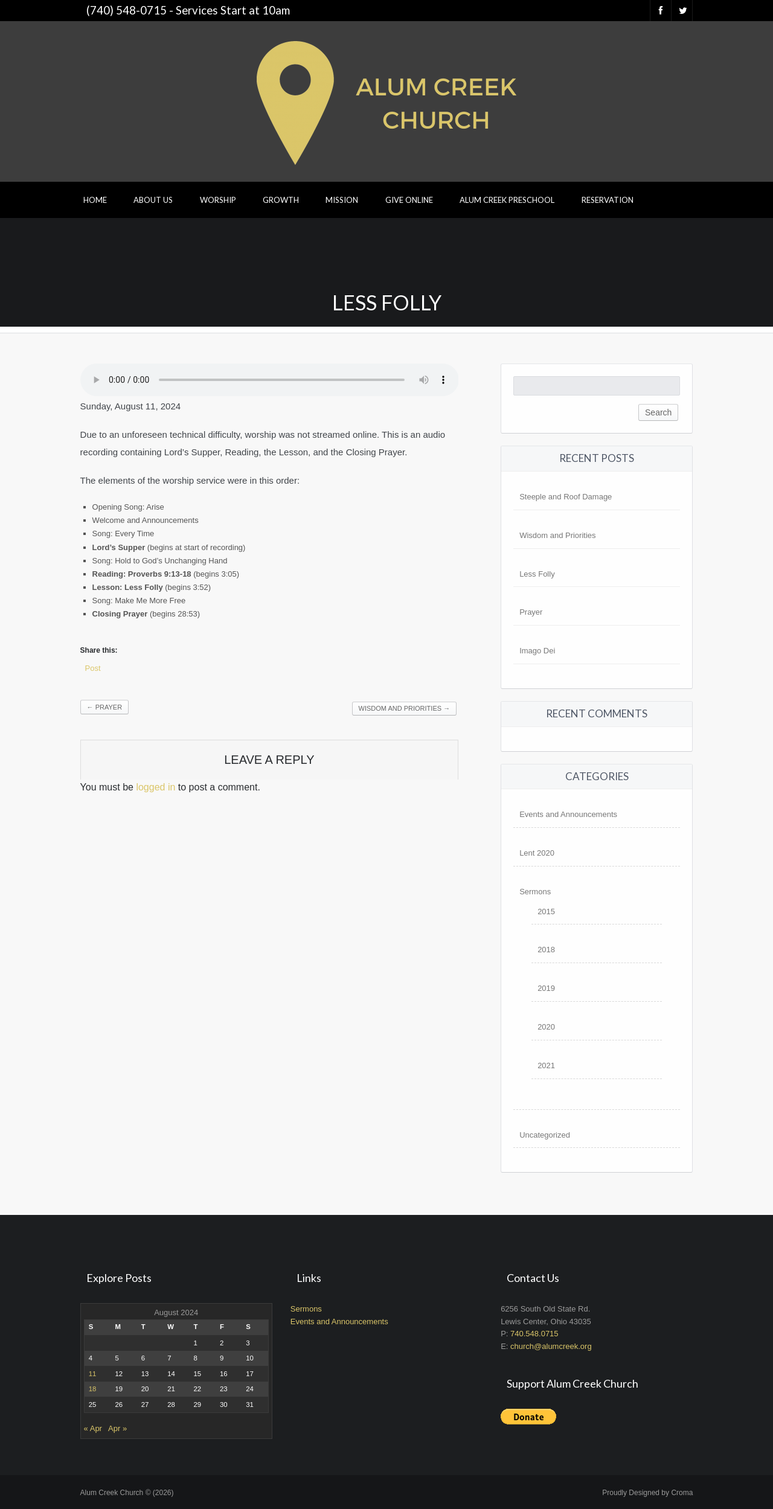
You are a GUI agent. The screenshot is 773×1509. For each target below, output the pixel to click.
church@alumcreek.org (551, 1346)
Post (93, 668)
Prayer (104, 707)
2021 (546, 1065)
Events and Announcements (568, 814)
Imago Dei (537, 650)
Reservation (607, 200)
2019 (546, 988)
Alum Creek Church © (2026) (127, 1492)
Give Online (409, 200)
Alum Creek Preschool (507, 200)
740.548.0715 (534, 1333)
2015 (546, 911)
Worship (218, 200)
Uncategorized (544, 1134)
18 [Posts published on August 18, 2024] (93, 1388)
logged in (155, 787)
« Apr (93, 1428)
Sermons (535, 891)
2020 (546, 1026)
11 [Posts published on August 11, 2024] (93, 1373)
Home (95, 200)
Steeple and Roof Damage (565, 496)
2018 (546, 949)
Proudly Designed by (647, 1492)
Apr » (117, 1428)
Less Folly (537, 573)
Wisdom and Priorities (405, 708)
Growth (281, 200)
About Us (153, 200)
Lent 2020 (536, 852)
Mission (342, 200)
